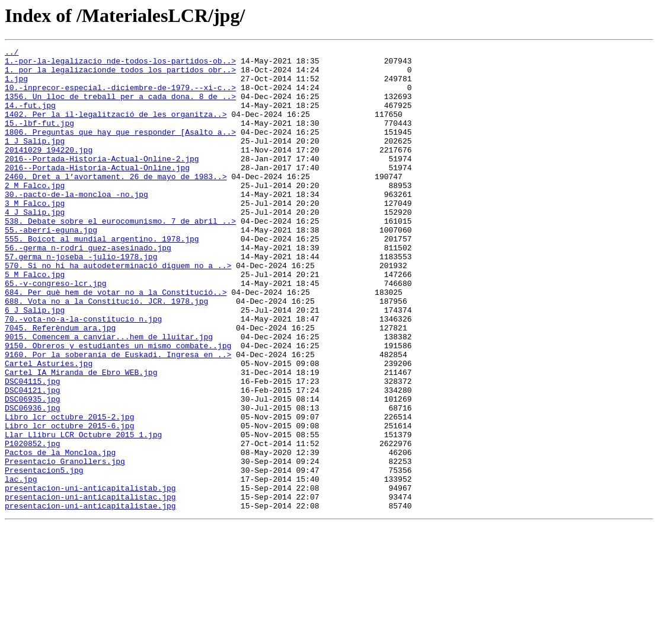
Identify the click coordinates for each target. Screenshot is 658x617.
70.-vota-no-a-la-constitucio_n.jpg (83, 373)
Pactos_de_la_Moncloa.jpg (60, 534)
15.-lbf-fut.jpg (39, 138)
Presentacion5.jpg (44, 555)
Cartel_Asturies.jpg (48, 427)
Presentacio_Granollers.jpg (65, 544)
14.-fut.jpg (30, 117)
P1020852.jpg (32, 523)
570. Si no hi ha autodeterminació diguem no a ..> (118, 309)
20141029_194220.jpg (48, 171)
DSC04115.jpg (32, 448)
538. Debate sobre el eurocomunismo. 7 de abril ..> (120, 256)
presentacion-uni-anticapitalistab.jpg (90, 576)
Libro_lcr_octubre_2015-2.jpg (69, 491)
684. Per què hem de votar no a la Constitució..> (115, 341)
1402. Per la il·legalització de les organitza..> (115, 128)
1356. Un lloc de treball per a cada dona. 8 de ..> (120, 106)
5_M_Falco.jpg (35, 320)
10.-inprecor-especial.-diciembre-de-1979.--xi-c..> (120, 96)
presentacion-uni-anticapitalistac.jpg (90, 587)
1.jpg (16, 85)
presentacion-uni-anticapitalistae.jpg (90, 598)
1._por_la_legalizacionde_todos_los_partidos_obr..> (120, 74)
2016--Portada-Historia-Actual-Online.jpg (97, 192)
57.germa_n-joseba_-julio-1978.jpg (81, 299)
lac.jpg (21, 566)
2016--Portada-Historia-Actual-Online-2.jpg (102, 181)
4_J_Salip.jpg (35, 245)
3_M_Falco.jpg (35, 235)
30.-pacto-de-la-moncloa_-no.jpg (76, 224)
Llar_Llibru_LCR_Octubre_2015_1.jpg (83, 512)
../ (11, 53)
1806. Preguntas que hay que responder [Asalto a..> (120, 149)
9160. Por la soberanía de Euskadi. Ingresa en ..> (118, 416)
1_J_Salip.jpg (35, 160)
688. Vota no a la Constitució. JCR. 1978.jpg (106, 352)
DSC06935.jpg (32, 470)
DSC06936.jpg (32, 480)
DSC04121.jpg (32, 459)
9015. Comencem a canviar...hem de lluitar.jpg (109, 395)
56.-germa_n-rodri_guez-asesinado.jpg (88, 288)
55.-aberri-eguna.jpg (51, 267)
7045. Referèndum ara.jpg (60, 384)
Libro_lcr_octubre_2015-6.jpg (69, 502)
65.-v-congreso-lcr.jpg (56, 331)
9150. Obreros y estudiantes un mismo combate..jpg (118, 405)
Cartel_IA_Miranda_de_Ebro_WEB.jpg (81, 437)
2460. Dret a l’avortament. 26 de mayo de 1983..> (115, 203)
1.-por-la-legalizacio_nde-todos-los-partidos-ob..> (120, 64)
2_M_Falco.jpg (35, 213)
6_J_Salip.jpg (35, 363)
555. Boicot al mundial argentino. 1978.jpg (102, 277)
